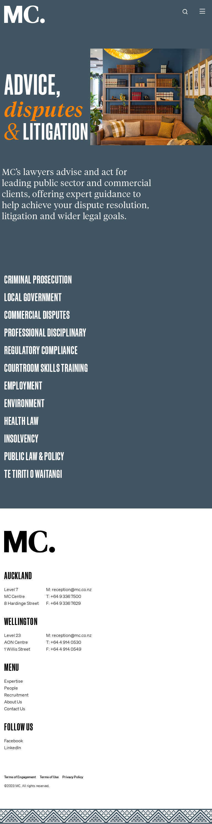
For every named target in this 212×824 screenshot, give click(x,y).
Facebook (13, 740)
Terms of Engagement (20, 777)
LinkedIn (12, 747)
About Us (13, 701)
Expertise (13, 681)
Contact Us (14, 708)
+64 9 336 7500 (66, 596)
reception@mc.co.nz (72, 589)
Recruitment (16, 695)
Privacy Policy (72, 777)
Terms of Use (49, 777)
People (11, 688)
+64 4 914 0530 (66, 642)
